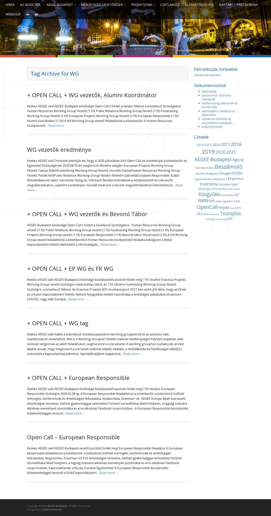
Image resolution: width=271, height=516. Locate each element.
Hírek (10, 5)
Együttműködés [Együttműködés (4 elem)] (203, 179)
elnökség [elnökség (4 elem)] (217, 179)
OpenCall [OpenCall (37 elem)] (207, 206)
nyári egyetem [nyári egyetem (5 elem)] (224, 201)
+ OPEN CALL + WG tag (57, 323)
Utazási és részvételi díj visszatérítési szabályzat (217, 121)
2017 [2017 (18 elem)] (225, 144)
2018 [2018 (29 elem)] (236, 144)
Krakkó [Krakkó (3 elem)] (236, 189)
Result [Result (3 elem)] (233, 208)
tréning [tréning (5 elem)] (210, 219)
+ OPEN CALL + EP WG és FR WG (70, 268)
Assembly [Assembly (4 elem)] (200, 168)
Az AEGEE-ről (30, 5)
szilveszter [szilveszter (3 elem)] (214, 214)
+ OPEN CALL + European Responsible (78, 378)
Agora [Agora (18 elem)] (238, 159)
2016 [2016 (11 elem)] (216, 144)
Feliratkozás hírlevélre (207, 75)
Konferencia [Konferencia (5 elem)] (225, 189)
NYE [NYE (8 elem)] (212, 201)
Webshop (13, 14)
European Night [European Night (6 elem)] (228, 184)
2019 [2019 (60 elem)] (208, 151)
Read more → (57, 126)
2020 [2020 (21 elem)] (220, 152)
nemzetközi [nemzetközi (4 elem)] (227, 195)
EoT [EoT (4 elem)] (225, 179)
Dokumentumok (212, 126)
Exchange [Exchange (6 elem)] (204, 189)
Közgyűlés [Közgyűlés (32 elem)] (210, 194)
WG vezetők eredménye (59, 149)
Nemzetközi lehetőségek (103, 5)
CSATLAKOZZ (170, 5)
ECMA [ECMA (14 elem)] (237, 173)
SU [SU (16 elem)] (199, 213)
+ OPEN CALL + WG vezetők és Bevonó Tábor (87, 214)
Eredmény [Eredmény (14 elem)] (209, 184)
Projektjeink (143, 5)
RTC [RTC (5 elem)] (239, 208)
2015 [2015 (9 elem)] (208, 145)
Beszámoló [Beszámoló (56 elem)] (229, 166)
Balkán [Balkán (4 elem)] (210, 168)
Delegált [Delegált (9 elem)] (225, 173)
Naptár (225, 5)
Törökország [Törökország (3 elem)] (221, 219)
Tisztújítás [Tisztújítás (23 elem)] (230, 213)
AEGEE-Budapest (61, 5)
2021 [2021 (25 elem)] (231, 152)
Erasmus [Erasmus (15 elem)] (236, 178)
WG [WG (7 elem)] (230, 219)
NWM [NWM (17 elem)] (203, 200)
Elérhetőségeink (199, 5)
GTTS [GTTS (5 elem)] (214, 189)
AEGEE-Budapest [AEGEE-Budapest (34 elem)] (213, 159)
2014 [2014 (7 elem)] (200, 145)
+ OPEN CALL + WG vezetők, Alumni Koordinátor (92, 95)
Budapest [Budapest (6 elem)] (212, 173)
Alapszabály (209, 91)
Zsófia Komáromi (52, 509)
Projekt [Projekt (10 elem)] (223, 207)
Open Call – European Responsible (73, 437)
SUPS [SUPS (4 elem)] (205, 214)
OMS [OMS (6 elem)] (237, 201)
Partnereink (247, 5)
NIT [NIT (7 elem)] (237, 195)
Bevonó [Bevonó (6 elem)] (200, 173)
